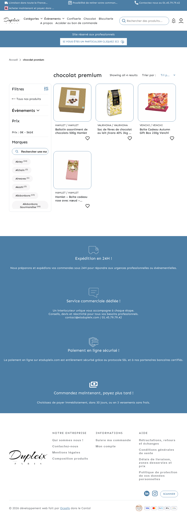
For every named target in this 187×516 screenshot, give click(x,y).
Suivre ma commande (113, 440)
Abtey (21, 161)
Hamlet (60, 125)
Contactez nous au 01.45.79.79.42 (159, 2)
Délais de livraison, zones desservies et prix (155, 462)
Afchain (22, 170)
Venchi (145, 125)
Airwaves (22, 178)
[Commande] (167, 75)
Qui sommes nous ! (67, 440)
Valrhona (104, 125)
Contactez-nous (65, 446)
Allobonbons (25, 195)
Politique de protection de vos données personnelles (158, 475)
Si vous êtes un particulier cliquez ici (93, 41)
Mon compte (106, 446)
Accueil (13, 59)
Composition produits (70, 458)
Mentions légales (66, 452)
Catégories (33, 18)
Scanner (169, 493)
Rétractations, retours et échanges (157, 441)
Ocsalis (65, 508)
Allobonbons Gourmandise (30, 206)
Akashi (21, 187)
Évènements (54, 18)
